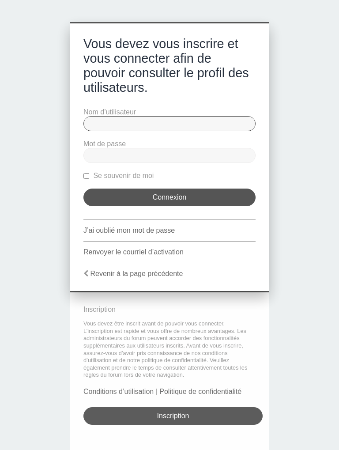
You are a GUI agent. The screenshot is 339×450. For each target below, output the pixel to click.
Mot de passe (104, 143)
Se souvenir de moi (118, 175)
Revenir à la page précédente (136, 273)
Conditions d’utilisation (118, 391)
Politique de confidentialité (200, 391)
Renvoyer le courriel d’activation (133, 252)
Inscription (173, 416)
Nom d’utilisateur (109, 112)
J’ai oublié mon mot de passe (129, 230)
